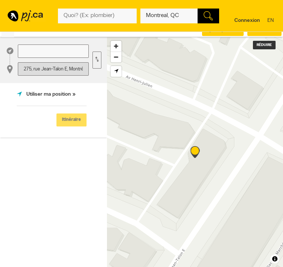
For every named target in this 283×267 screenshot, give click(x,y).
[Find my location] (116, 71)
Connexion (247, 20)
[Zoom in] (116, 46)
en (271, 21)
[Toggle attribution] (274, 258)
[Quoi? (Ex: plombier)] (97, 16)
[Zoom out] (116, 57)
